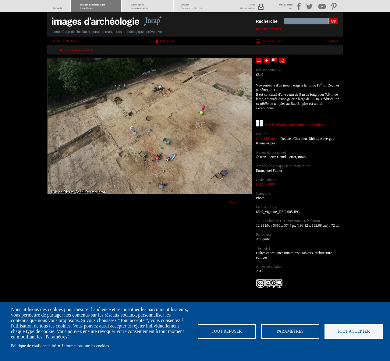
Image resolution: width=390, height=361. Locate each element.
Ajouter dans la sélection (259, 60)
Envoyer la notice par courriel (282, 60)
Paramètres (290, 331)
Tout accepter (353, 331)
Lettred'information (247, 6)
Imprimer (331, 41)
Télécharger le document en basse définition (267, 60)
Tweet (233, 202)
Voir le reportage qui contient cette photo (294, 125)
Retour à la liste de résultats (75, 50)
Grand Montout (267, 138)
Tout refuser (227, 331)
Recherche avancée (269, 28)
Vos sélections (271, 41)
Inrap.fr (57, 7)
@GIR (191, 6)
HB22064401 (266, 184)
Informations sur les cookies (85, 346)
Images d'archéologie (92, 6)
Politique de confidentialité (33, 346)
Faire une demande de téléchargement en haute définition (274, 60)
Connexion (167, 41)
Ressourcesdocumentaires (139, 6)
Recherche (267, 21)
